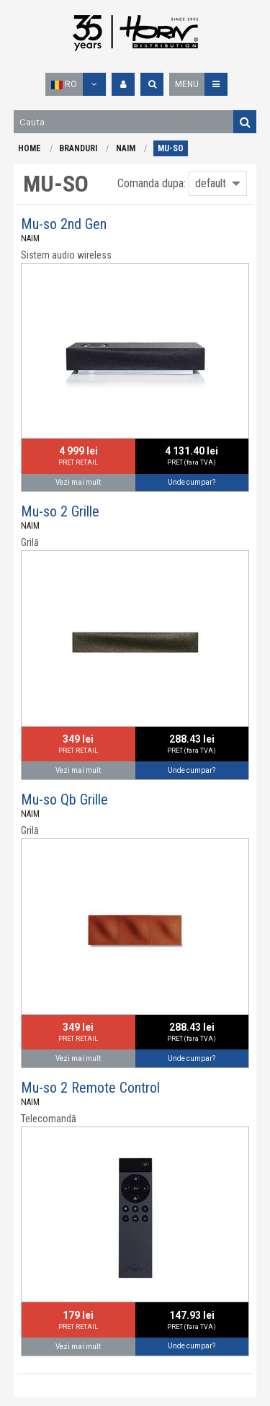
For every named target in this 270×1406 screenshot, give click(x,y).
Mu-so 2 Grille (60, 511)
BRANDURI (78, 148)
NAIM (125, 148)
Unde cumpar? (191, 482)
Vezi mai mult (78, 482)
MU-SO (171, 148)
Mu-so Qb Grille (64, 799)
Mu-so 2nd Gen (64, 224)
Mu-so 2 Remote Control (90, 1087)
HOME (29, 148)
